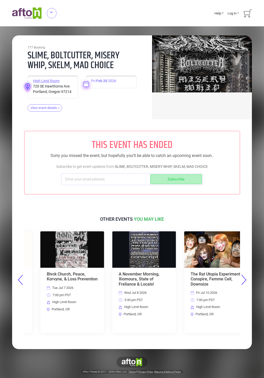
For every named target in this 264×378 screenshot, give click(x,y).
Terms (132, 372)
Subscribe (176, 179)
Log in (232, 13)
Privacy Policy (145, 372)
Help (217, 13)
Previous (20, 279)
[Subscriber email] (106, 179)
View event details (44, 108)
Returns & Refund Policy (167, 372)
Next (244, 279)
